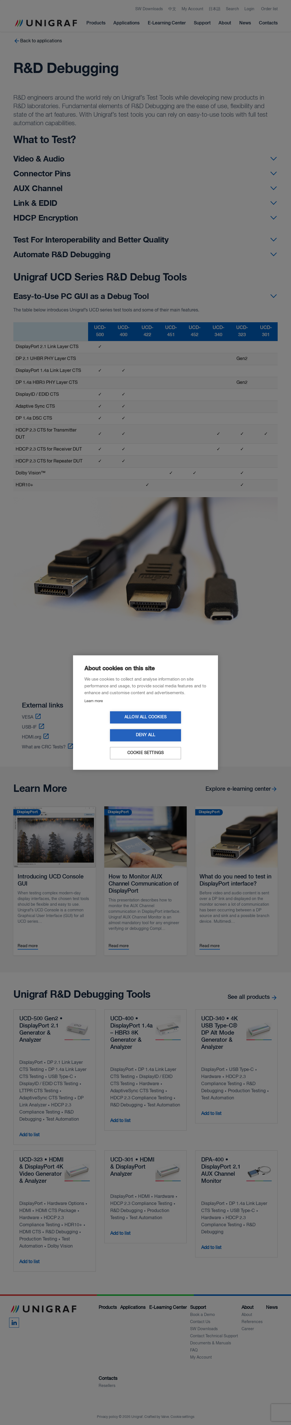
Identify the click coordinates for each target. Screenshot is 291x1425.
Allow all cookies (113, 726)
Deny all (178, 726)
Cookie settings (145, 744)
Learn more (93, 710)
